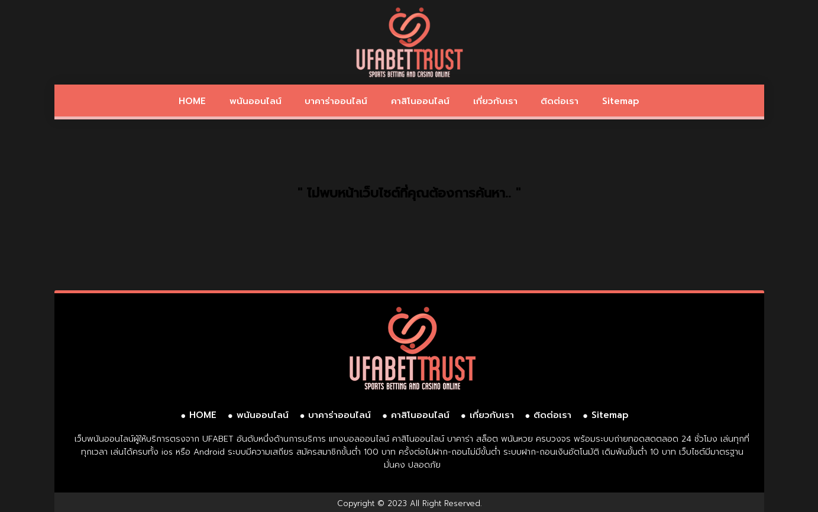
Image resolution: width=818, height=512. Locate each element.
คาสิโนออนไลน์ (420, 101)
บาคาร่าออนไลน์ (336, 101)
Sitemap (620, 101)
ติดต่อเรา (559, 101)
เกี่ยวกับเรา (495, 101)
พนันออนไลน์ (255, 101)
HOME (192, 101)
